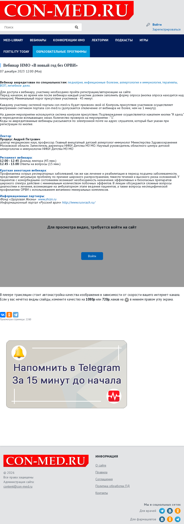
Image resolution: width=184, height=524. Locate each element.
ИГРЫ (144, 40)
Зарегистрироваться (166, 29)
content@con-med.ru (17, 486)
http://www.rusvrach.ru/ (78, 202)
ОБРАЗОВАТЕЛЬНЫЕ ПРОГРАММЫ (61, 52)
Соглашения (104, 479)
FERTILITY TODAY (16, 52)
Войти (157, 24)
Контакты (101, 493)
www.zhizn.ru (47, 199)
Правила (101, 472)
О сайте (100, 465)
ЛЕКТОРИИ (100, 40)
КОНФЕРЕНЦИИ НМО (69, 40)
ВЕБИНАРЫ (38, 40)
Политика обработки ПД (112, 486)
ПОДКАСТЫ (124, 40)
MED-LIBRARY (13, 40)
